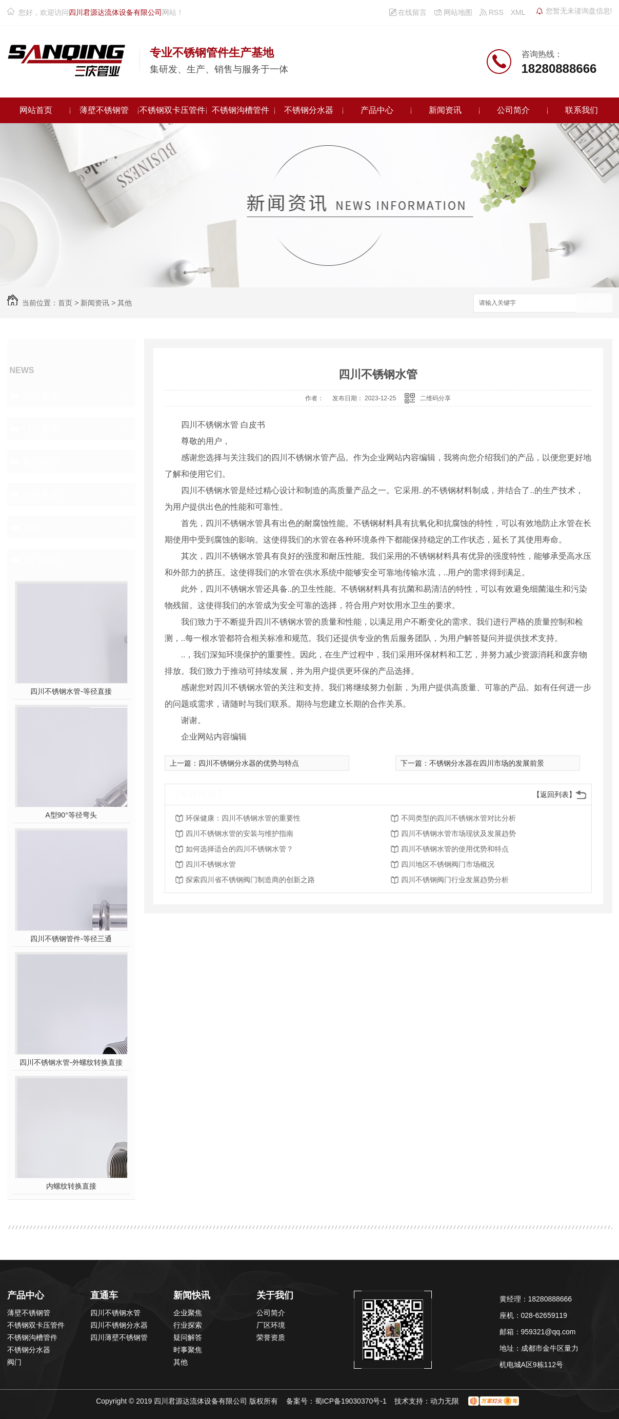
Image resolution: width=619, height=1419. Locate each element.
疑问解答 (41, 461)
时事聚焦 (41, 494)
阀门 (14, 1362)
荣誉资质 (270, 1337)
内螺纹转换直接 (71, 1186)
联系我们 (581, 110)
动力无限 (444, 1401)
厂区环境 (270, 1325)
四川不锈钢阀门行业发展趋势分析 (455, 880)
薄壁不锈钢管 (104, 110)
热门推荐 (41, 560)
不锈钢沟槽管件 (240, 110)
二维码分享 (435, 398)
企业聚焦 (41, 396)
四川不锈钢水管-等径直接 (71, 691)
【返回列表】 (554, 794)
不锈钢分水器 (308, 110)
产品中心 (377, 110)
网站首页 (35, 110)
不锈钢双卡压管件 (172, 110)
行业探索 (41, 428)
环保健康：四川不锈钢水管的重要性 (243, 818)
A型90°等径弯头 (71, 815)
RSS (492, 12)
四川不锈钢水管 (211, 864)
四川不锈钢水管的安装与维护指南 (239, 833)
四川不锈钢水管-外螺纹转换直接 (71, 1062)
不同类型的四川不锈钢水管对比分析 (458, 818)
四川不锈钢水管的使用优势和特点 (455, 849)
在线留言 (408, 12)
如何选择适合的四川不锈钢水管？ (239, 849)
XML (518, 12)
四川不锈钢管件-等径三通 (71, 939)
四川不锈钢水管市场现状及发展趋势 (458, 833)
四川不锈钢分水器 (119, 1325)
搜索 (594, 303)
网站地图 (453, 12)
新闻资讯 (445, 110)
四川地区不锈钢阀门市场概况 (447, 864)
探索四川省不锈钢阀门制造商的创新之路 (250, 880)
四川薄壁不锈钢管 (119, 1337)
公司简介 (513, 110)
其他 (124, 303)
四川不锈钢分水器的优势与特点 (248, 763)
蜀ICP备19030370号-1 (351, 1401)
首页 (65, 303)
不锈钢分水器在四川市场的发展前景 (486, 763)
